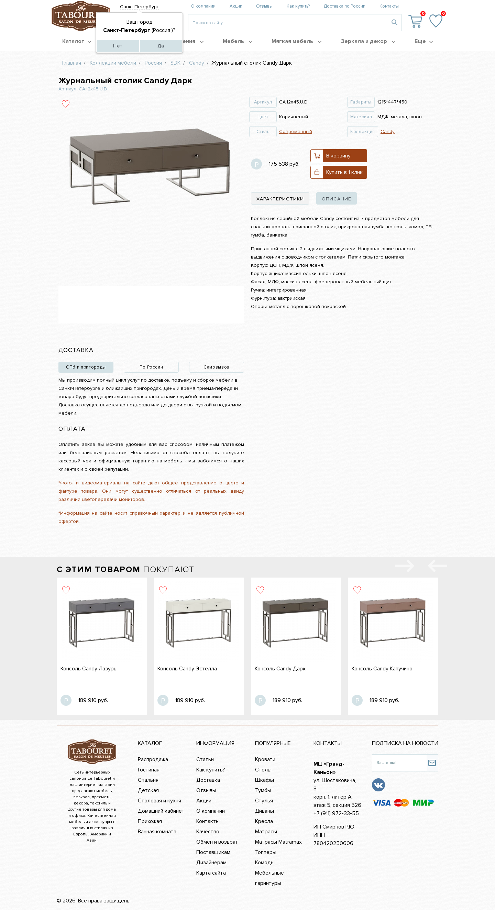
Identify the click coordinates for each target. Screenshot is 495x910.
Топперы (265, 852)
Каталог (76, 41)
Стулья (264, 800)
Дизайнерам (211, 862)
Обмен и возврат (217, 841)
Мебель (237, 41)
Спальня (148, 780)
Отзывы (264, 6)
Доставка (208, 780)
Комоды (265, 862)
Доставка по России (344, 6)
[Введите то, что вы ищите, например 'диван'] (288, 22)
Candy (388, 131)
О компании (203, 6)
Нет (117, 46)
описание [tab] (336, 199)
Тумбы (263, 790)
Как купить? (298, 6)
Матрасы (266, 831)
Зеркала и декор (368, 41)
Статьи (205, 759)
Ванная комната (157, 831)
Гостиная (149, 769)
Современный (295, 131)
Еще (424, 41)
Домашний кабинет (161, 811)
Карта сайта (211, 872)
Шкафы (264, 780)
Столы (263, 769)
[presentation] (437, 567)
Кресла (264, 821)
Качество (207, 831)
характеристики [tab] (280, 199)
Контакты (389, 6)
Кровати (265, 759)
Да (160, 46)
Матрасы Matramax (278, 841)
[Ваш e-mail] (399, 762)
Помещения (183, 41)
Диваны (264, 811)
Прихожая (150, 821)
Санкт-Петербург (139, 7)
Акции (236, 6)
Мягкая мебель (296, 41)
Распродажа (153, 759)
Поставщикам (213, 852)
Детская (148, 790)
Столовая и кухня (159, 800)
